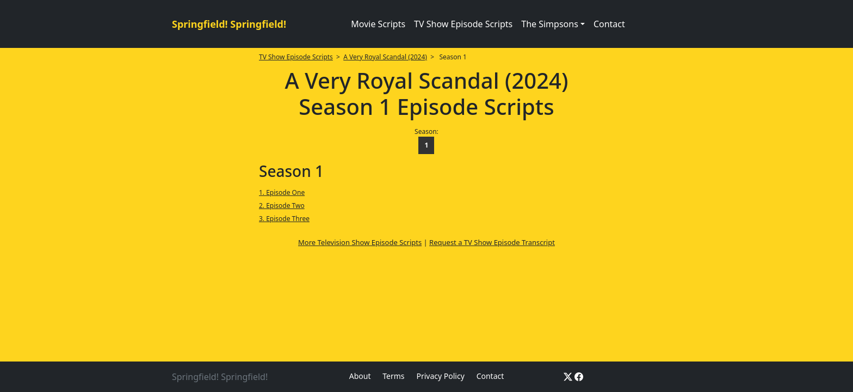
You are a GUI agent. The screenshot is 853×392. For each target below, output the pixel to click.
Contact (609, 24)
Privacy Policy (440, 376)
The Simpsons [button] (549, 24)
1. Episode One (282, 192)
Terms (393, 376)
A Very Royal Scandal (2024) (385, 57)
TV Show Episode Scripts (463, 24)
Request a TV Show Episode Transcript (492, 242)
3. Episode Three (284, 218)
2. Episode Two (282, 205)
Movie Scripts (378, 24)
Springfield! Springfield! (229, 23)
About (360, 376)
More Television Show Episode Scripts (360, 242)
